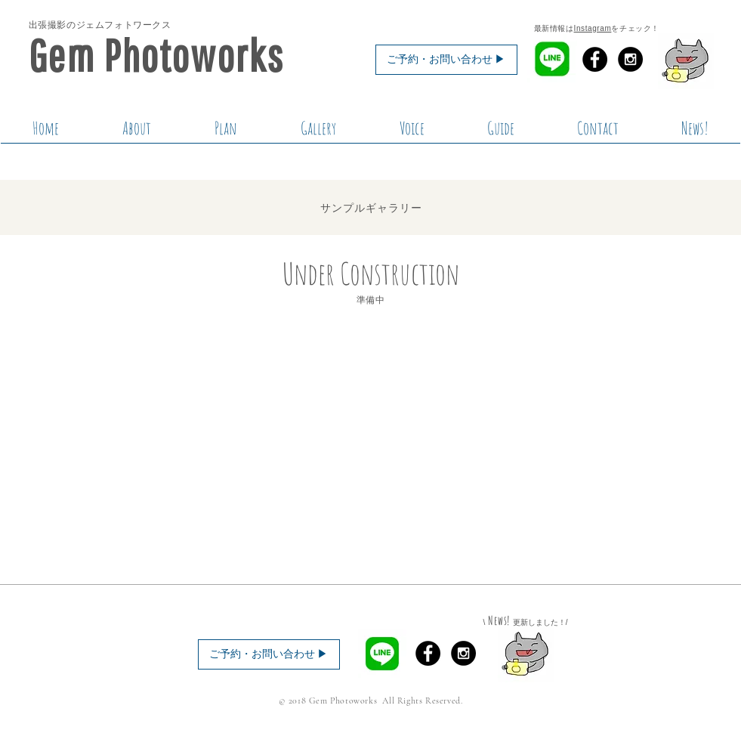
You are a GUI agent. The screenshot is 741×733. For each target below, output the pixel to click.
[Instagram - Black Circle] (630, 59)
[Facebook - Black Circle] (594, 59)
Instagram (593, 28)
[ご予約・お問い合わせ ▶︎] (446, 60)
